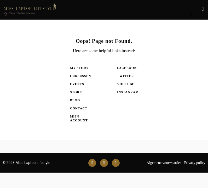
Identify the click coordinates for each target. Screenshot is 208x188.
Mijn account (79, 118)
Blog (75, 100)
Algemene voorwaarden (164, 163)
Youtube (125, 84)
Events (77, 84)
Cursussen (80, 76)
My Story (79, 68)
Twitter (125, 76)
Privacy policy (194, 163)
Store (76, 92)
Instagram (127, 92)
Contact (78, 108)
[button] (191, 12)
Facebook (127, 68)
